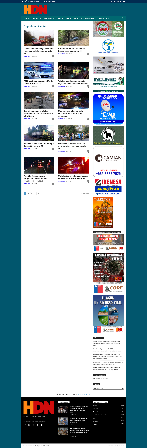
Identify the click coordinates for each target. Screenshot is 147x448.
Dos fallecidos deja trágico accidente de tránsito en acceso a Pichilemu (38, 113)
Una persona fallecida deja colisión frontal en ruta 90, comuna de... (70, 113)
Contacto (110, 445)
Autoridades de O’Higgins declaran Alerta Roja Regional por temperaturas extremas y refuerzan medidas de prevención (107, 356)
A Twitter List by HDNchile (100, 378)
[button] (122, 18)
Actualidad (96, 409)
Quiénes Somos (72, 18)
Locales (95, 424)
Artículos (49, 18)
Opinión (60, 18)
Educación (96, 412)
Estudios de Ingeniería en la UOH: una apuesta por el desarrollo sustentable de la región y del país (108, 350)
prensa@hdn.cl (41, 421)
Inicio (27, 18)
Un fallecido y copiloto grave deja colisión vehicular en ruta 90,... (72, 145)
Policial (95, 406)
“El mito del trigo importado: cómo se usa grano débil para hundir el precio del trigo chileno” (107, 369)
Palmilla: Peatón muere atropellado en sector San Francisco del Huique (35, 178)
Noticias (37, 18)
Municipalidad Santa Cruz (100, 415)
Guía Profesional (88, 18)
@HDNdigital (84, 394)
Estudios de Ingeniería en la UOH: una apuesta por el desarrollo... (78, 420)
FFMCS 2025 (104, 18)
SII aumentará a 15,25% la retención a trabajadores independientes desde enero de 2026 (108, 363)
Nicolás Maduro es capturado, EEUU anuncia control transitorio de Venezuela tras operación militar (106, 343)
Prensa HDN (27, 56)
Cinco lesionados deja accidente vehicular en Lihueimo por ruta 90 (39, 51)
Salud (94, 418)
